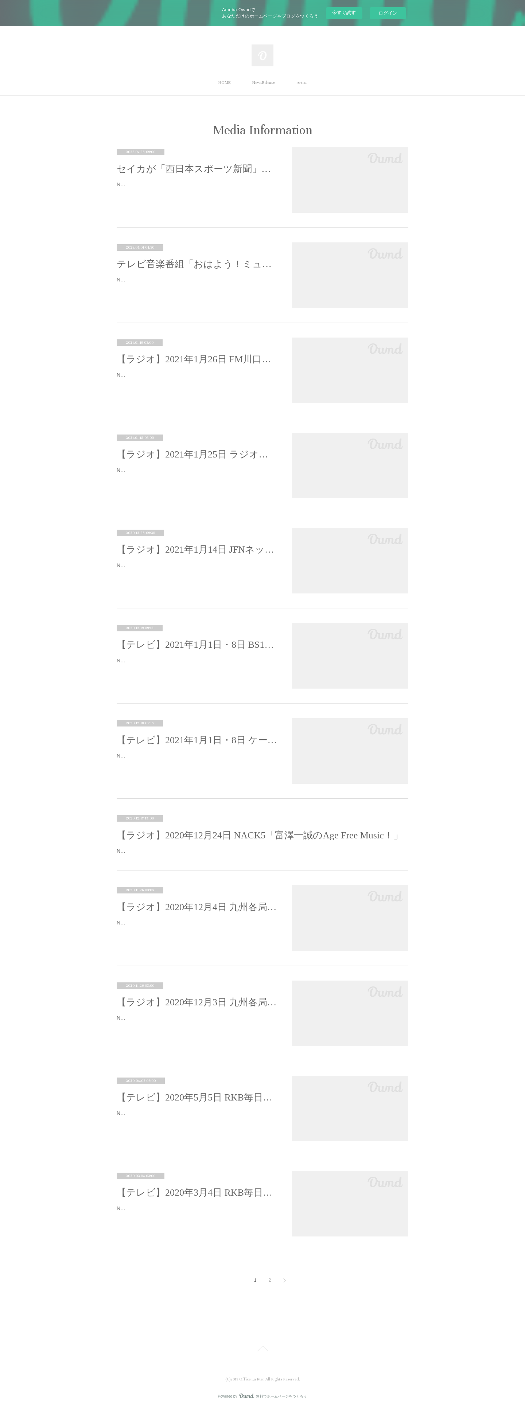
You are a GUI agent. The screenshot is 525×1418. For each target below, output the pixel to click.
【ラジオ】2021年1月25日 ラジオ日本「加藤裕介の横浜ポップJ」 (197, 454)
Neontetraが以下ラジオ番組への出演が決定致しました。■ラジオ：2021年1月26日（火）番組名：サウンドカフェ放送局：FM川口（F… (196, 379)
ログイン (387, 13)
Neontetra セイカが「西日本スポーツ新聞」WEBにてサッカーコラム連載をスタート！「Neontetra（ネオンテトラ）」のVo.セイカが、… (196, 189)
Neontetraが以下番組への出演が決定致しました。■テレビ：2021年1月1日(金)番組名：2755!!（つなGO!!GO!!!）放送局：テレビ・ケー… (195, 760)
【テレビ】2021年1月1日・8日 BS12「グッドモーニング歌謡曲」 (197, 644)
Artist (302, 82)
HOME (224, 82)
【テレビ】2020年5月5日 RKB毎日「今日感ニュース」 (197, 1106)
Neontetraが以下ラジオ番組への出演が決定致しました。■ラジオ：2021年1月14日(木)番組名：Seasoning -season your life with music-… (196, 569)
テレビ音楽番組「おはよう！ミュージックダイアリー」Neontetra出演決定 (197, 264)
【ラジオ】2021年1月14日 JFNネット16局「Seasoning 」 (197, 549)
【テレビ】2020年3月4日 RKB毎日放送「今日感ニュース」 (197, 1201)
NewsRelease (263, 82)
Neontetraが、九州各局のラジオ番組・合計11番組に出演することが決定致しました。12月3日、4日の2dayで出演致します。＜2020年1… (196, 936)
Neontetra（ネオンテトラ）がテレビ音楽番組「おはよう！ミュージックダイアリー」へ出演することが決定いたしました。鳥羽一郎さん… (197, 284)
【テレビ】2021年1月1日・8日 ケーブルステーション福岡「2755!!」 (197, 740)
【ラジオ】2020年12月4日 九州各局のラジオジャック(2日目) (197, 916)
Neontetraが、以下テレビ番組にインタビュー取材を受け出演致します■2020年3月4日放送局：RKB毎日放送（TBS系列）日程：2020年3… (197, 1222)
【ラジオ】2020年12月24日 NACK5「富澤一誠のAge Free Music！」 (260, 835)
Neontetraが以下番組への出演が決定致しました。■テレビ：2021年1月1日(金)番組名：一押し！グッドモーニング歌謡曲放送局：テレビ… (196, 665)
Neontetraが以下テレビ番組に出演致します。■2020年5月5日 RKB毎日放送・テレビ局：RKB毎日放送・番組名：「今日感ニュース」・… (197, 1126)
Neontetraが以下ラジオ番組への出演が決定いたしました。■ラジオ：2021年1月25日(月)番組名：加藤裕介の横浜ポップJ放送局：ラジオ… (196, 474)
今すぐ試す (344, 12)
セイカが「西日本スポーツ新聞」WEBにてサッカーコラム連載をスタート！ (197, 169)
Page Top (262, 1359)
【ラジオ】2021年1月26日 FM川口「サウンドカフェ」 (197, 359)
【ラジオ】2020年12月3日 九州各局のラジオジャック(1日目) (197, 1011)
